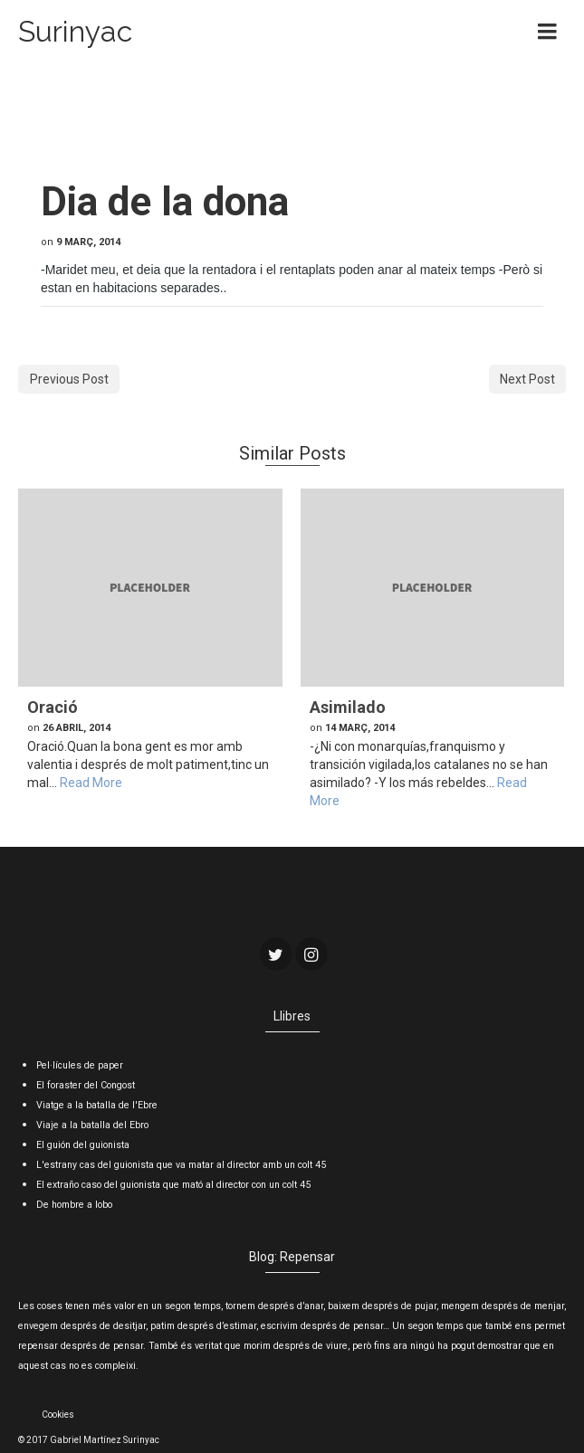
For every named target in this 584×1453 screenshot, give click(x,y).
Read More (91, 782)
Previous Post (69, 379)
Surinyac (75, 31)
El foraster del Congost (85, 1085)
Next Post (527, 379)
